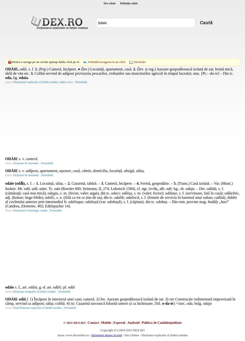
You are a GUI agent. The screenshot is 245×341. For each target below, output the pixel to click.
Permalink (81, 82)
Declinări (139, 62)
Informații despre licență (106, 335)
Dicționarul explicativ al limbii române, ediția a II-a (43, 82)
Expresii (119, 323)
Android (133, 323)
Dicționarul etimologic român (30, 210)
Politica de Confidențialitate (162, 323)
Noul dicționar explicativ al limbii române (37, 308)
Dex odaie (110, 3)
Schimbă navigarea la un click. (107, 62)
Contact (93, 323)
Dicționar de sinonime (26, 163)
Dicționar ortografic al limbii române (34, 291)
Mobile (106, 323)
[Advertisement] (122, 44)
